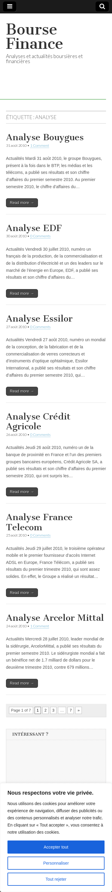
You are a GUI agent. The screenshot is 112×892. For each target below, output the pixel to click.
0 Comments (40, 236)
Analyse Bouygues (45, 137)
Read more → (22, 202)
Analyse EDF (34, 228)
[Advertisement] (57, 781)
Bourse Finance (34, 36)
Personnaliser (56, 863)
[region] (56, 837)
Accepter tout (56, 847)
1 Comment (39, 145)
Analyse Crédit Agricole (38, 421)
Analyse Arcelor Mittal (55, 617)
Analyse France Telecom (39, 522)
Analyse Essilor (39, 318)
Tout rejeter (55, 879)
